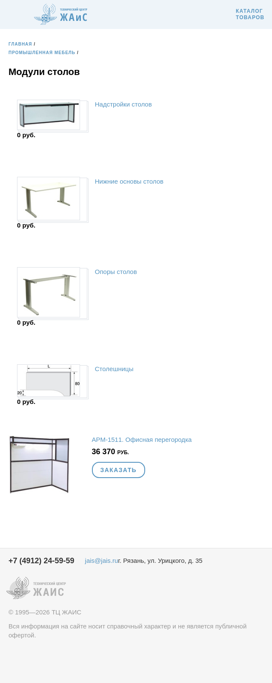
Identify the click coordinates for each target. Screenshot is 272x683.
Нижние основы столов (129, 181)
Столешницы (114, 368)
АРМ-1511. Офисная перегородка (142, 439)
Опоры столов (116, 271)
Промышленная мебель (42, 52)
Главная (20, 44)
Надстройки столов (123, 104)
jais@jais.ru (101, 560)
